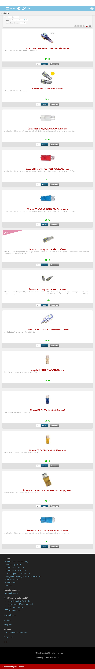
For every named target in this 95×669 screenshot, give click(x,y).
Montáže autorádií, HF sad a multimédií (19, 604)
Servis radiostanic (10, 615)
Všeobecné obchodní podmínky (16, 561)
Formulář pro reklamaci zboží (15, 570)
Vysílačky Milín (9, 637)
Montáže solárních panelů (14, 607)
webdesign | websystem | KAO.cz (47, 657)
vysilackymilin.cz (57, 653)
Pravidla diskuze (10, 582)
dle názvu (15, 20)
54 (22, 23)
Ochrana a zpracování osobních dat (17, 573)
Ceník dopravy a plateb (13, 564)
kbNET (6, 642)
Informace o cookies (12, 579)
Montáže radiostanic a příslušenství (17, 601)
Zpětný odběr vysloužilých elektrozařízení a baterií (23, 576)
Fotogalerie (7, 624)
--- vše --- (13, 17)
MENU (12, 8)
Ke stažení (7, 620)
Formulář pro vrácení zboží (14, 567)
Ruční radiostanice (11, 593)
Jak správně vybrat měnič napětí (16, 632)
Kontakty (8, 585)
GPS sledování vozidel (12, 610)
